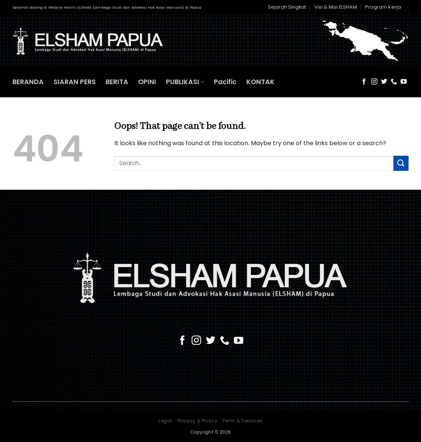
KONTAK (260, 81)
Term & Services (243, 420)
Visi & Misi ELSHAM (335, 7)
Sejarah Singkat (287, 7)
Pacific (225, 81)
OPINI (147, 81)
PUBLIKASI (185, 81)
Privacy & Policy (197, 420)
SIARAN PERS (75, 81)
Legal (165, 420)
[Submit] (401, 163)
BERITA (117, 81)
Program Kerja (383, 7)
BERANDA (28, 81)
